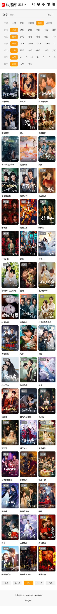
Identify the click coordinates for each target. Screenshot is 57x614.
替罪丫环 (23, 196)
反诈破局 (5, 102)
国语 (22, 50)
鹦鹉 (22, 259)
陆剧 (22, 23)
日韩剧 (31, 23)
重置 (12, 15)
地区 (6, 37)
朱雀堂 (4, 228)
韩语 (38, 50)
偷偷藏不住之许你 (9, 291)
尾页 (51, 583)
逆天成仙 (23, 448)
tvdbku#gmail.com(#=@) (32, 595)
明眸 (40, 511)
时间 (14, 64)
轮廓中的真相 (25, 574)
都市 (46, 30)
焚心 (3, 543)
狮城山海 (42, 574)
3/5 (28, 583)
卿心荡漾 (42, 543)
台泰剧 (49, 23)
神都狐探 (23, 480)
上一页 (17, 583)
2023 (48, 44)
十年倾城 (42, 196)
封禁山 (41, 228)
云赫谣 (4, 417)
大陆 (22, 37)
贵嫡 (22, 291)
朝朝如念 (23, 165)
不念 (40, 354)
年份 (6, 44)
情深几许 (23, 385)
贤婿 (40, 165)
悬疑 (22, 30)
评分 (30, 64)
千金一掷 (42, 480)
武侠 (30, 30)
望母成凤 (42, 448)
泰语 (46, 50)
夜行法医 (5, 354)
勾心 (22, 354)
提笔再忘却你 (25, 417)
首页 (6, 583)
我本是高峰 (43, 102)
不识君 (4, 448)
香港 (30, 37)
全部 (14, 23)
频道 (22, 4)
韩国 (46, 37)
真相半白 (23, 322)
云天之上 (42, 259)
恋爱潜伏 (5, 133)
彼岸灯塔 (5, 322)
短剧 (40, 23)
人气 (22, 64)
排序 (6, 64)
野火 (22, 133)
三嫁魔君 (23, 543)
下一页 (39, 583)
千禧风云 (42, 133)
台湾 (38, 37)
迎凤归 (23, 102)
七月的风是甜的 (44, 322)
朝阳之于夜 (24, 511)
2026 (22, 44)
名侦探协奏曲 (7, 480)
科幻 (38, 30)
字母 (6, 57)
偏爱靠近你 (6, 574)
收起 (51, 15)
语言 (6, 50)
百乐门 (41, 417)
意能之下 (23, 228)
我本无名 (5, 385)
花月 (40, 385)
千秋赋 (4, 511)
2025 (31, 44)
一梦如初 (5, 259)
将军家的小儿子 (8, 165)
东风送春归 (6, 196)
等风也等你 (43, 291)
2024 (39, 44)
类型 (6, 23)
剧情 (6, 30)
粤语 (30, 50)
